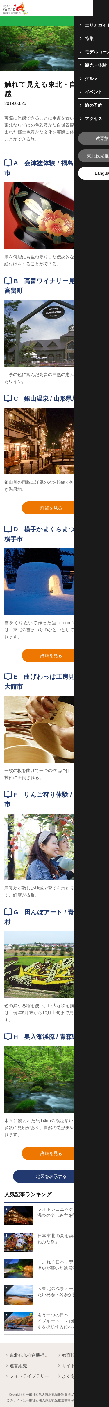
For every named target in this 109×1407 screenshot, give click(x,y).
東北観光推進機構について (28, 1355)
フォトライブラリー (26, 1376)
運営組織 (15, 1366)
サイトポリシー (74, 1366)
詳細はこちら (17, 1205)
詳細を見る (61, 508)
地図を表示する (64, 1177)
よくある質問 (72, 1376)
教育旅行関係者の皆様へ (81, 1355)
